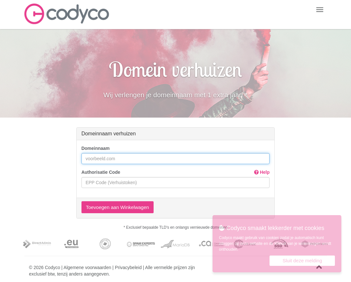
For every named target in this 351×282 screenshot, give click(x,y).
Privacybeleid (128, 267)
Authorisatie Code (175, 172)
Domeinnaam (95, 148)
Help (262, 172)
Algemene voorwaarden (87, 267)
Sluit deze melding (302, 260)
